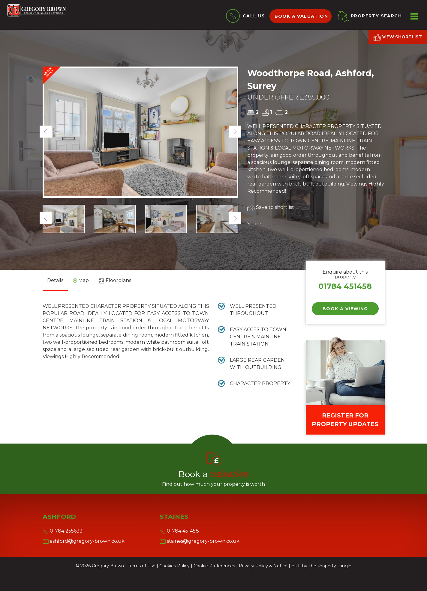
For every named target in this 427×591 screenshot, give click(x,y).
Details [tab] (55, 280)
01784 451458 (345, 286)
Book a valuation (301, 16)
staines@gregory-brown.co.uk (199, 541)
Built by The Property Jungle (321, 566)
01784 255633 (63, 531)
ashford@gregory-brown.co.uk (84, 541)
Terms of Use (141, 566)
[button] (46, 132)
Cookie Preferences (214, 566)
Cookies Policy (174, 566)
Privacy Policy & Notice (263, 566)
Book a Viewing (345, 308)
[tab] (80, 282)
